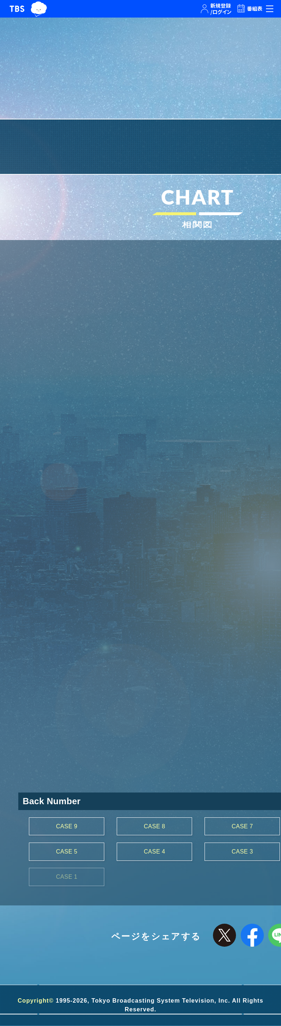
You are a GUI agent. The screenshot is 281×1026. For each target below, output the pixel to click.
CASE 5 (67, 851)
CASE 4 (154, 851)
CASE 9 (67, 826)
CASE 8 (154, 826)
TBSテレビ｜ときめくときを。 (17, 9)
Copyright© (36, 1001)
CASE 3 (242, 851)
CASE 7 (242, 826)
